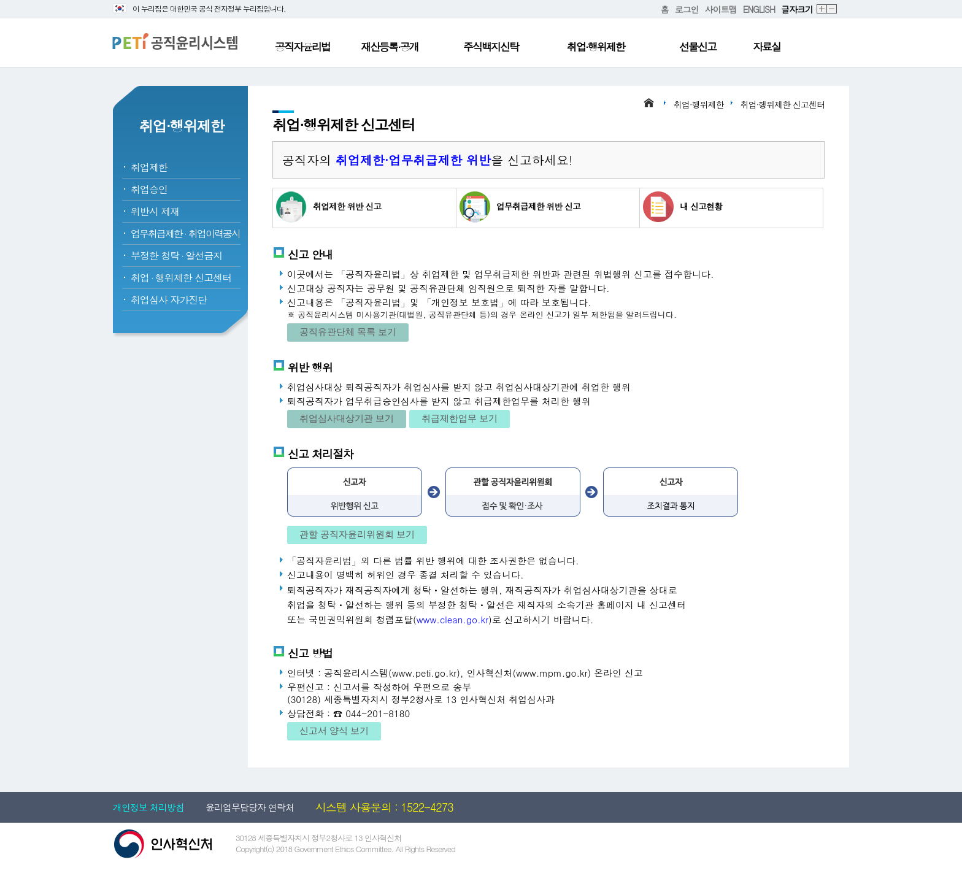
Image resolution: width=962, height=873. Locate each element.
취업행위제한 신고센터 (181, 278)
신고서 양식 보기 (334, 730)
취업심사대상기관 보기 (346, 418)
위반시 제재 (155, 211)
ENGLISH (759, 9)
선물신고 (697, 46)
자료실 (766, 46)
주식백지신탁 (490, 46)
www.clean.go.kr (452, 619)
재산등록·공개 (389, 46)
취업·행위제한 (596, 46)
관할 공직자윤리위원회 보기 (357, 534)
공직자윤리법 (302, 46)
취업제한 (149, 167)
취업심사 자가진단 (169, 300)
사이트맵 (721, 9)
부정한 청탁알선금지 (176, 255)
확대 (822, 9)
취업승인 (149, 189)
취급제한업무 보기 (459, 418)
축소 (832, 9)
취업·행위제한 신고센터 (783, 104)
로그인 (687, 9)
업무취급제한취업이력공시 (185, 233)
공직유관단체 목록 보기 (347, 331)
